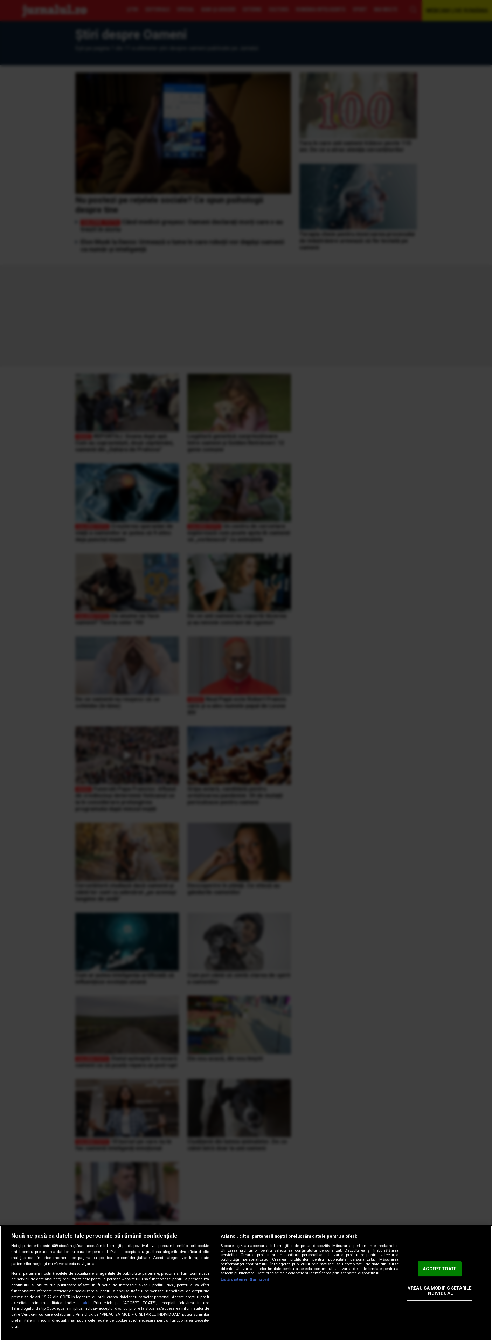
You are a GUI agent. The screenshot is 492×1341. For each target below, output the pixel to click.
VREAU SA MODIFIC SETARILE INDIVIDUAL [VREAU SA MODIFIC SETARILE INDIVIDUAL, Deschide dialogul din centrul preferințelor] (439, 1290)
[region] (246, 1283)
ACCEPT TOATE (439, 1268)
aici (86, 1303)
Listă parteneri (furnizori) (245, 1279)
